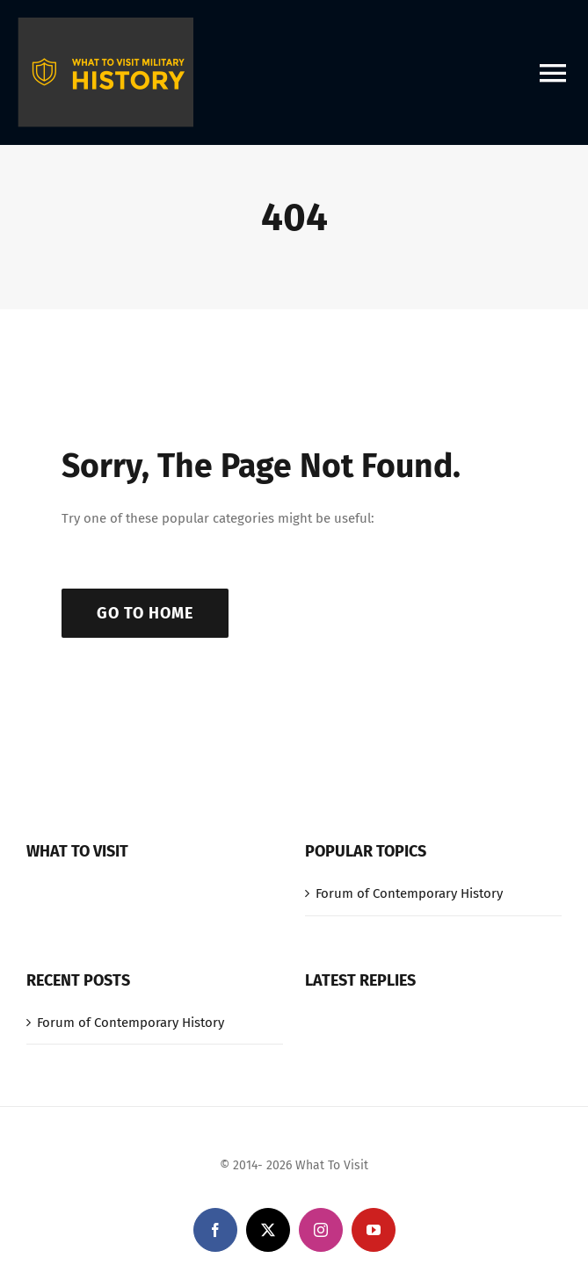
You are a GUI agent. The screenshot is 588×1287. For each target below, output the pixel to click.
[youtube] (374, 1230)
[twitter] (268, 1230)
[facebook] (215, 1230)
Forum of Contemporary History (409, 893)
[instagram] (321, 1230)
